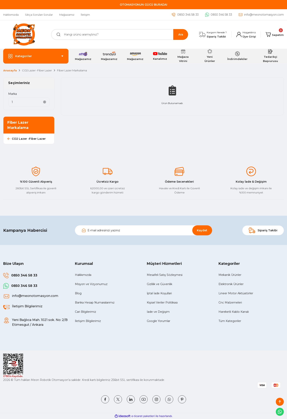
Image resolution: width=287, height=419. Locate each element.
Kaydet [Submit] (202, 230)
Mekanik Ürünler (230, 275)
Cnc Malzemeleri (230, 302)
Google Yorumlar (158, 321)
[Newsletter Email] (143, 230)
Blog (78, 293)
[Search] (119, 34)
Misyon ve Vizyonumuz (91, 284)
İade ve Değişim (158, 312)
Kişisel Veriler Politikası (162, 302)
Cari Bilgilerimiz (85, 312)
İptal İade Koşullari (159, 293)
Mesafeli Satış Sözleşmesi (164, 275)
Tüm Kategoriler (230, 321)
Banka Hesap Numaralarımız (95, 302)
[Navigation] (35, 56)
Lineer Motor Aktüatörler (236, 293)
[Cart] (275, 34)
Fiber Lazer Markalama (72, 70)
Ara (180, 34)
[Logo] (24, 34)
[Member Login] (246, 34)
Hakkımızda (83, 275)
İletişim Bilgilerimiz (88, 321)
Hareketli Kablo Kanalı (234, 312)
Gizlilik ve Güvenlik (159, 284)
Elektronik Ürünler (231, 284)
